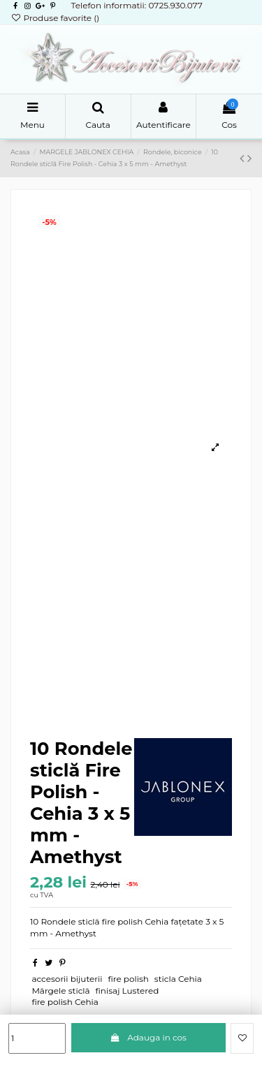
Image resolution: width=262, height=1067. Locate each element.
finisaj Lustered (127, 990)
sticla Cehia (178, 978)
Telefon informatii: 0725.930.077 (136, 5)
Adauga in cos (148, 1037)
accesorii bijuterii (66, 978)
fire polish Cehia (65, 1001)
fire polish (128, 978)
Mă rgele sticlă (60, 990)
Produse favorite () (54, 18)
